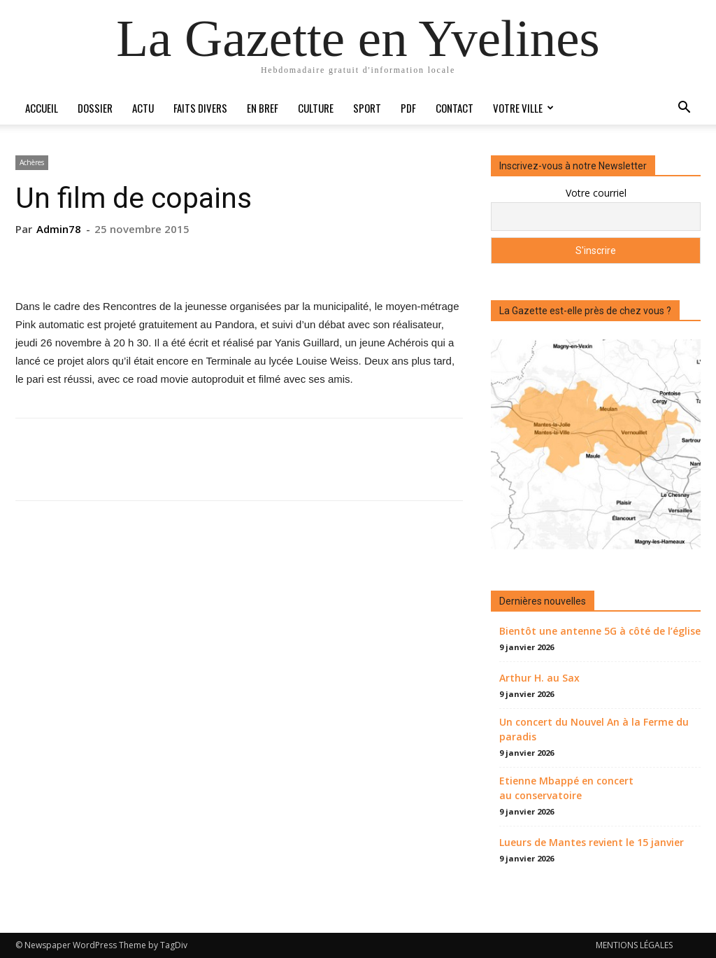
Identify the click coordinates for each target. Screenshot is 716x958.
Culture (316, 107)
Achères (32, 162)
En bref (262, 107)
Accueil (41, 107)
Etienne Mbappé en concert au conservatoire (566, 788)
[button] (684, 108)
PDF (408, 107)
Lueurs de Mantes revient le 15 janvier (591, 842)
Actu (143, 107)
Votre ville (523, 107)
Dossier (95, 107)
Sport (367, 107)
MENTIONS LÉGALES (634, 945)
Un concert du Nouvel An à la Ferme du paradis (594, 729)
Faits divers (200, 107)
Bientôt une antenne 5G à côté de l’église (600, 631)
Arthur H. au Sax (539, 677)
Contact (454, 107)
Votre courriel (596, 192)
